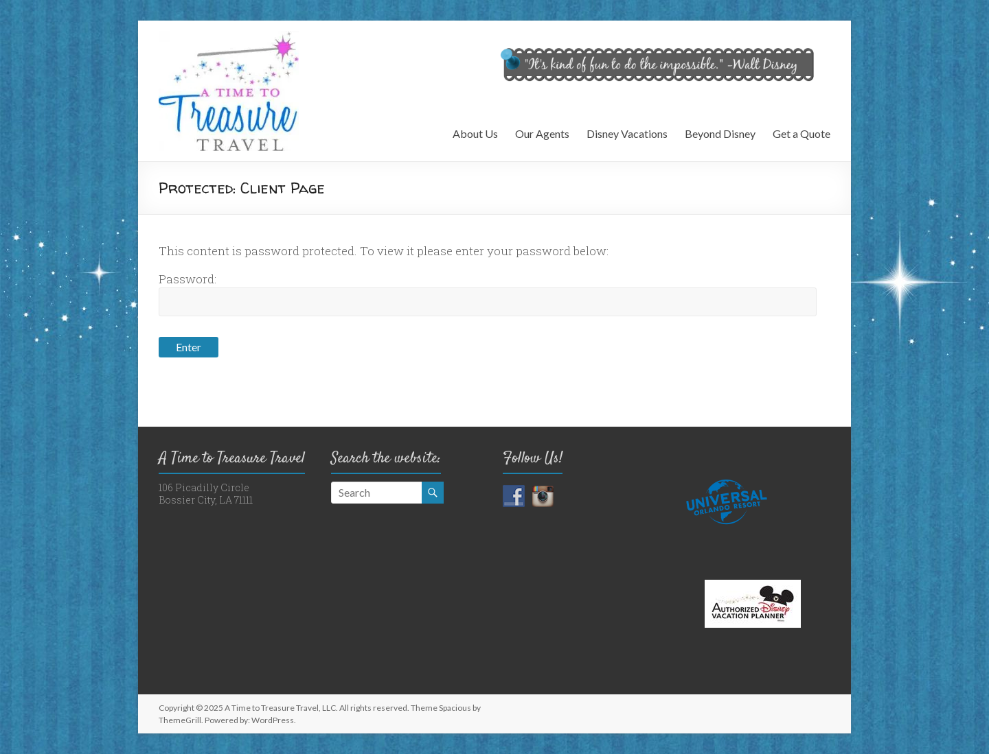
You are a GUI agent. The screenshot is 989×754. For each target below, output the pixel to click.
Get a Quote (801, 133)
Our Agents (542, 133)
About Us (475, 133)
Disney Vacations (627, 133)
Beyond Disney (720, 133)
